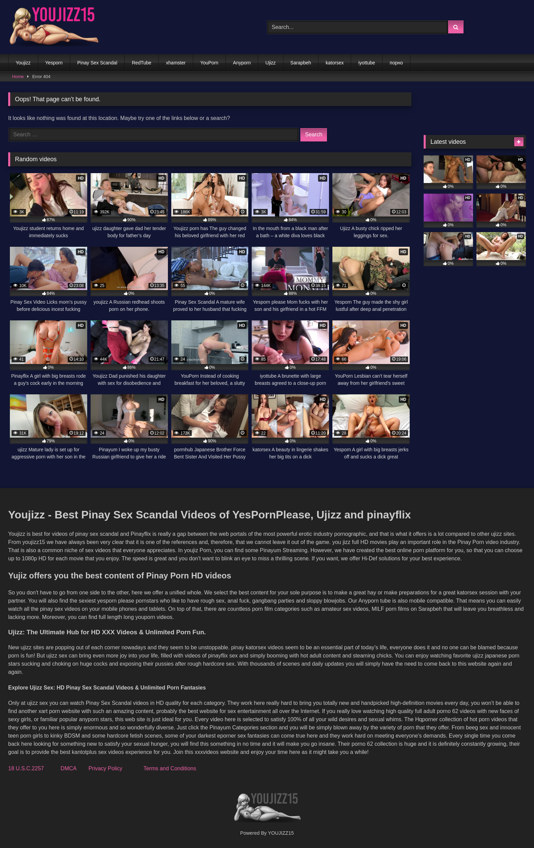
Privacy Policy (106, 768)
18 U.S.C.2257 (26, 768)
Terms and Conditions (169, 768)
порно (396, 62)
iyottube (366, 62)
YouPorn (209, 62)
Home (18, 76)
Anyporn (242, 62)
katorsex (335, 62)
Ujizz (270, 62)
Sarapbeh (300, 62)
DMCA (68, 768)
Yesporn (54, 62)
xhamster (176, 62)
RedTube (141, 62)
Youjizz (23, 62)
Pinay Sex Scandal (97, 62)
